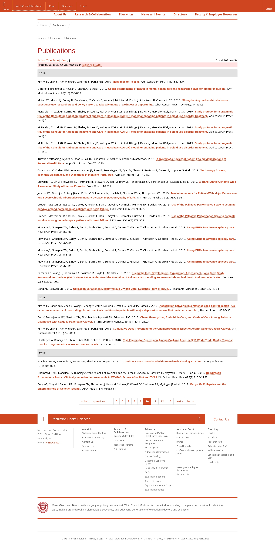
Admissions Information (157, 451)
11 (154, 401)
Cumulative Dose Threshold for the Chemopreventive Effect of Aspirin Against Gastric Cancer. (172, 328)
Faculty (211, 433)
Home (41, 14)
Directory (180, 14)
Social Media (182, 474)
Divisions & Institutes (124, 436)
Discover (67, 6)
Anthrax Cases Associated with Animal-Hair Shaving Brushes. (163, 361)
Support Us (87, 446)
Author (42, 60)
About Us (60, 14)
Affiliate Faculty (215, 450)
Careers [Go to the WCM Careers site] (148, 538)
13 (169, 401)
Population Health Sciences (71, 419)
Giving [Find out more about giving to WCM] (159, 538)
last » (190, 401)
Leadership (213, 462)
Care (52, 6)
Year (64, 60)
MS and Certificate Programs (154, 442)
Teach (83, 6)
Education (126, 14)
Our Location (43, 419)
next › (179, 401)
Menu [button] (6, 9)
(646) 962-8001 (53, 442)
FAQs (147, 472)
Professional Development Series (189, 452)
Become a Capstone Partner (155, 462)
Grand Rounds (183, 446)
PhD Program (151, 447)
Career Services (152, 481)
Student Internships (154, 489)
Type (55, 60)
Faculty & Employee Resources (216, 14)
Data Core (119, 440)
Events (179, 441)
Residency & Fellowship (156, 467)
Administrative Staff (217, 446)
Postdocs (212, 437)
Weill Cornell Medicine (29, 6)
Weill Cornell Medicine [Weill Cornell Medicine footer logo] (137, 526)
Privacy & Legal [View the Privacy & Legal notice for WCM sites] (96, 538)
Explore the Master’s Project (159, 485)
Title (49, 60)
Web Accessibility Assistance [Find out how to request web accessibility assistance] (195, 538)
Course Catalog (152, 456)
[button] (269, 6)
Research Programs (123, 444)
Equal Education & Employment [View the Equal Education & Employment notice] (124, 538)
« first (85, 401)
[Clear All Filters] (92, 64)
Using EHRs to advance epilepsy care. (211, 227)
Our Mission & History (93, 437)
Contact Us (221, 419)
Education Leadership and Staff (221, 456)
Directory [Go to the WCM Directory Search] (171, 538)
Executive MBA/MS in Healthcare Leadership (156, 434)
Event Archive (183, 437)
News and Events (153, 14)
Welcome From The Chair (94, 433)
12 (162, 401)
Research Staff (215, 441)
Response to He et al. (126, 81)
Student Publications (155, 476)
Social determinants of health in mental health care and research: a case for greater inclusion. (167, 88)
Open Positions (90, 450)
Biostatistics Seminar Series (189, 433)
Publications (120, 448)
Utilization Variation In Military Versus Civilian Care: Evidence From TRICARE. (121, 288)
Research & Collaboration (93, 14)
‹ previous (99, 401)
